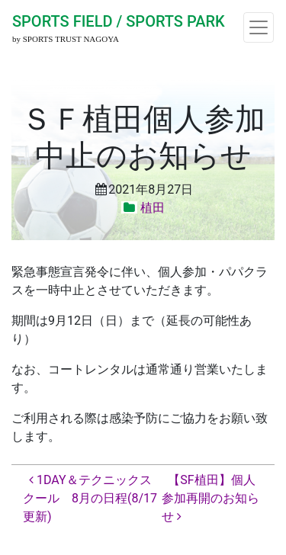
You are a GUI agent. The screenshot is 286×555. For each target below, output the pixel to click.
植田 (152, 208)
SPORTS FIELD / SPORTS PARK (118, 21)
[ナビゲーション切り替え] (258, 27)
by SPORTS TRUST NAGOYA (65, 38)
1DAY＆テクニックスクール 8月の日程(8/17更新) (90, 498)
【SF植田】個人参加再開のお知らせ (210, 498)
